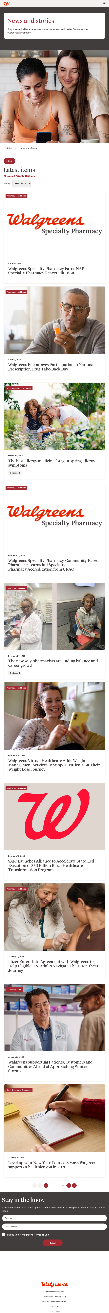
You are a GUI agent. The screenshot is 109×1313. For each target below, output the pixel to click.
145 (63, 1185)
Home (8, 147)
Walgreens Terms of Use (35, 1234)
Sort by (7, 183)
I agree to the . (28, 1234)
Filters (9, 160)
